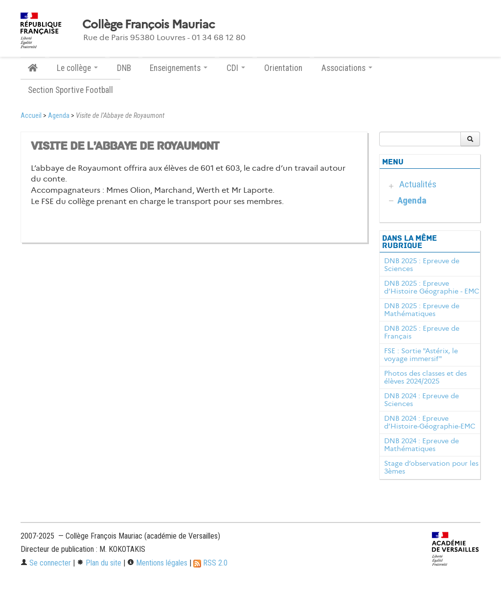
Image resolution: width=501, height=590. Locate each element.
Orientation (283, 68)
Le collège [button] (77, 68)
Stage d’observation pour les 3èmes (431, 467)
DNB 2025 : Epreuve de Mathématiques (421, 309)
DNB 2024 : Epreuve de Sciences (421, 399)
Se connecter (46, 562)
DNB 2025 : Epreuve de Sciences (421, 264)
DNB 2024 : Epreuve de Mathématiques (421, 444)
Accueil (31, 116)
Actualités (417, 184)
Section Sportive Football (70, 90)
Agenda (58, 116)
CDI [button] (236, 68)
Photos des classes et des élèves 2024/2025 (425, 377)
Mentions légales (157, 562)
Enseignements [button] (178, 68)
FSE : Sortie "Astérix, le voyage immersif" (421, 354)
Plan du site (99, 562)
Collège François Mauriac (148, 24)
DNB (124, 68)
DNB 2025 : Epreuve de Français (421, 332)
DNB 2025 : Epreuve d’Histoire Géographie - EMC (431, 287)
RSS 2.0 (210, 562)
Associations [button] (346, 68)
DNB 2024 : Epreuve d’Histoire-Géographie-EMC (430, 422)
